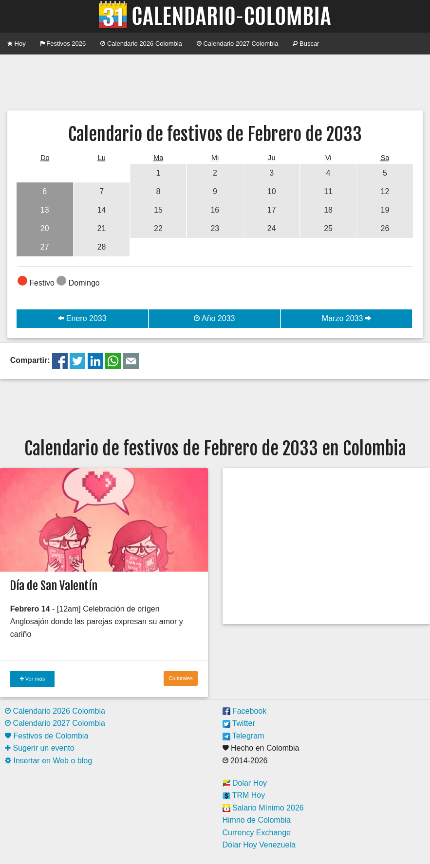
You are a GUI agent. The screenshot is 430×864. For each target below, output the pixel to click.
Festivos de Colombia (46, 736)
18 (328, 210)
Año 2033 (214, 318)
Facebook (245, 711)
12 (385, 191)
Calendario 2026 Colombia (141, 43)
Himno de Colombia (257, 820)
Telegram (243, 736)
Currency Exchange (257, 832)
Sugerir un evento (40, 748)
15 (158, 210)
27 (44, 247)
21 (101, 228)
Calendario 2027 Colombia (238, 43)
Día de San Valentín (53, 585)
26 (385, 228)
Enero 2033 (82, 318)
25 (328, 228)
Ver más (32, 679)
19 (385, 210)
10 (271, 191)
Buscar (306, 43)
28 (101, 247)
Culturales (180, 678)
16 (214, 210)
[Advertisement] (215, 81)
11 (328, 191)
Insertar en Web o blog (48, 760)
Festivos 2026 (63, 43)
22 (158, 228)
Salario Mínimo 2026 (263, 808)
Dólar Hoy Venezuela (259, 845)
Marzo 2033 (346, 318)
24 (271, 228)
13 (44, 210)
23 (214, 228)
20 (44, 228)
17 (271, 210)
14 (101, 210)
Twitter (239, 723)
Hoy (16, 43)
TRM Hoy (244, 795)
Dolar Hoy (245, 783)
